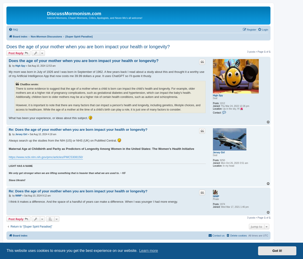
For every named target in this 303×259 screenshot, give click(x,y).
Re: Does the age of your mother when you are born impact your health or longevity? (78, 129)
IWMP (216, 196)
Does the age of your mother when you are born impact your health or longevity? (88, 46)
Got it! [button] (277, 251)
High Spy (218, 95)
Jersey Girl (219, 152)
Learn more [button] (148, 251)
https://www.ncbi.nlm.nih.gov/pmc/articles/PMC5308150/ (46, 157)
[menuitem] (13, 29)
